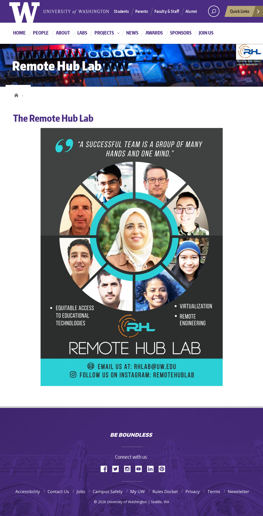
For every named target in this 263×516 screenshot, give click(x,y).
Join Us (206, 33)
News (132, 33)
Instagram (129, 468)
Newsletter (238, 491)
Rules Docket (165, 491)
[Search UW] (213, 11)
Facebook (106, 468)
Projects (104, 33)
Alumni (191, 11)
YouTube (140, 468)
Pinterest (163, 468)
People (41, 33)
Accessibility (27, 491)
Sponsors (180, 33)
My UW (137, 491)
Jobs (81, 491)
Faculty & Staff (166, 11)
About (63, 33)
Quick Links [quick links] (245, 12)
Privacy (192, 491)
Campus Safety (108, 491)
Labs (82, 33)
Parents (141, 11)
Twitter (117, 468)
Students (121, 11)
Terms (213, 491)
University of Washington (131, 424)
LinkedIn (152, 468)
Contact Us (58, 491)
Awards (154, 33)
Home (19, 33)
